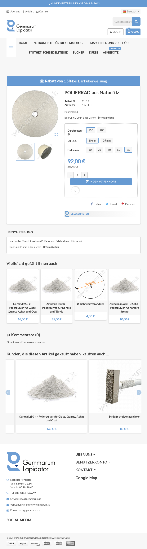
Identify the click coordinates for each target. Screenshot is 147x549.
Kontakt (42, 11)
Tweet (111, 204)
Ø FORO (72, 141)
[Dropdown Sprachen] (130, 11)
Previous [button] (8, 392)
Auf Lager (70, 105)
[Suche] (126, 21)
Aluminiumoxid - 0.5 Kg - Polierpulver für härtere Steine (124, 307)
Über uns (13, 11)
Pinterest (128, 204)
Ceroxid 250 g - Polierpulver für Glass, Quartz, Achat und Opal (22, 307)
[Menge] (78, 175)
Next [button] (139, 392)
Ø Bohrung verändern (90, 303)
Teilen (96, 204)
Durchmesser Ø (75, 132)
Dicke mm (73, 150)
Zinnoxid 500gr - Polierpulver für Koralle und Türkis (56, 307)
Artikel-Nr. (70, 101)
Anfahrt (28, 11)
